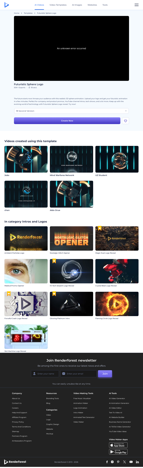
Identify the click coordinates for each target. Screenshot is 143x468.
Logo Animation (80, 408)
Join (105, 373)
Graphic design (52, 424)
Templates (28, 13)
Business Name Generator (120, 422)
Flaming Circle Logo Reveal (106, 318)
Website (49, 429)
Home (16, 13)
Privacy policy (18, 422)
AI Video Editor (115, 408)
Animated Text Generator (84, 417)
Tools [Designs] (105, 5)
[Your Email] (78, 373)
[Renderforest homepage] (6, 5)
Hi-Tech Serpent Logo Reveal (62, 286)
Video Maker (78, 422)
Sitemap (15, 431)
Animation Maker (80, 403)
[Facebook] (107, 462)
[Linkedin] (137, 462)
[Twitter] (124, 462)
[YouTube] (131, 462)
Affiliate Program (19, 417)
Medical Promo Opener (14, 286)
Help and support (19, 412)
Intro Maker (78, 412)
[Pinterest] (118, 462)
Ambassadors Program (22, 441)
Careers (15, 408)
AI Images (77, 5)
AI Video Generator (117, 398)
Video (48, 415)
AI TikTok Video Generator (120, 427)
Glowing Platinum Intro (60, 318)
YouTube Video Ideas (118, 431)
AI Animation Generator (119, 403)
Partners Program (19, 436)
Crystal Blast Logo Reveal (106, 286)
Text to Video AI (115, 412)
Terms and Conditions (21, 427)
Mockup (49, 434)
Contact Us (17, 403)
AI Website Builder (116, 417)
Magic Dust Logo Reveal (105, 253)
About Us (16, 398)
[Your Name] (45, 373)
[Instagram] (112, 462)
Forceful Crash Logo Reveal (15, 318)
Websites (92, 5)
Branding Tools (52, 398)
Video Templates (58, 5)
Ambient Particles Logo (14, 253)
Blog (48, 403)
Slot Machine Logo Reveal (15, 351)
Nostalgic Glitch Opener (60, 253)
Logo (48, 419)
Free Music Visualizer (82, 398)
